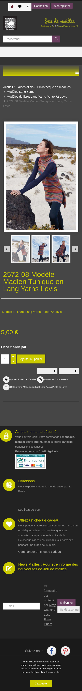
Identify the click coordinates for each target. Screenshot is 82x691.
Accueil (8, 87)
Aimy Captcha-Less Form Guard (50, 614)
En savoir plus (53, 672)
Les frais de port (29, 509)
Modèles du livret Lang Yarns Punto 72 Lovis (37, 96)
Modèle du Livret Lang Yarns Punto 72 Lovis (32, 311)
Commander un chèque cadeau (39, 551)
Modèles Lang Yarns (20, 91)
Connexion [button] (41, 6)
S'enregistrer (62, 6)
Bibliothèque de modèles (53, 87)
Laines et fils (25, 87)
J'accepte (41, 683)
